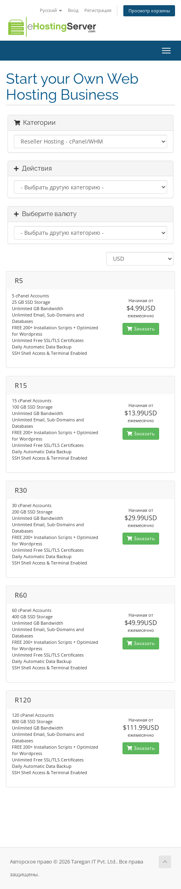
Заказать (141, 328)
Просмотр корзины (149, 11)
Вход (73, 10)
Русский (51, 10)
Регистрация (97, 10)
